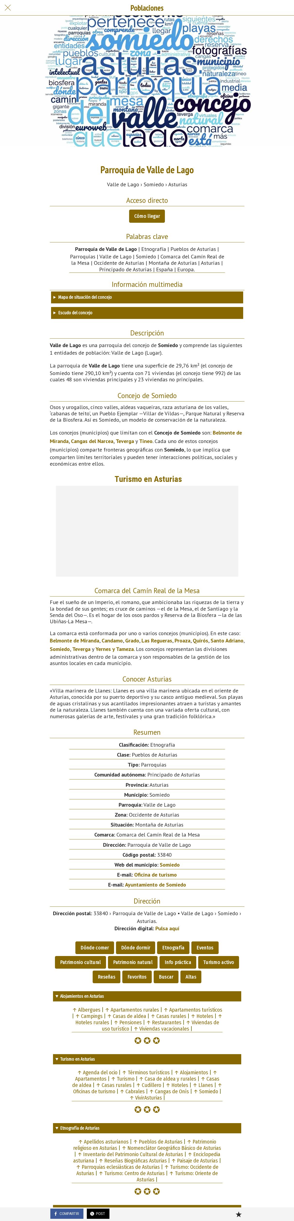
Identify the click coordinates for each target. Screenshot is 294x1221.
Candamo (112, 640)
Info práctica (178, 962)
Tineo (145, 441)
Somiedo (60, 649)
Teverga (125, 441)
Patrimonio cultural (80, 962)
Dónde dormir (135, 948)
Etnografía (173, 948)
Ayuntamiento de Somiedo (155, 884)
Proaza (182, 640)
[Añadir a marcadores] (238, 1214)
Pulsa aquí (167, 928)
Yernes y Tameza (115, 649)
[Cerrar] (8, 8)
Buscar (166, 977)
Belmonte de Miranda (74, 640)
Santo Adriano (227, 640)
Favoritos (137, 977)
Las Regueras (157, 640)
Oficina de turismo (155, 874)
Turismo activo (218, 962)
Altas (191, 977)
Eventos (204, 948)
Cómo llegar (147, 216)
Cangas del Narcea (92, 441)
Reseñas (106, 977)
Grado (132, 640)
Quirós (200, 640)
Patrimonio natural (132, 962)
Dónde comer (94, 948)
